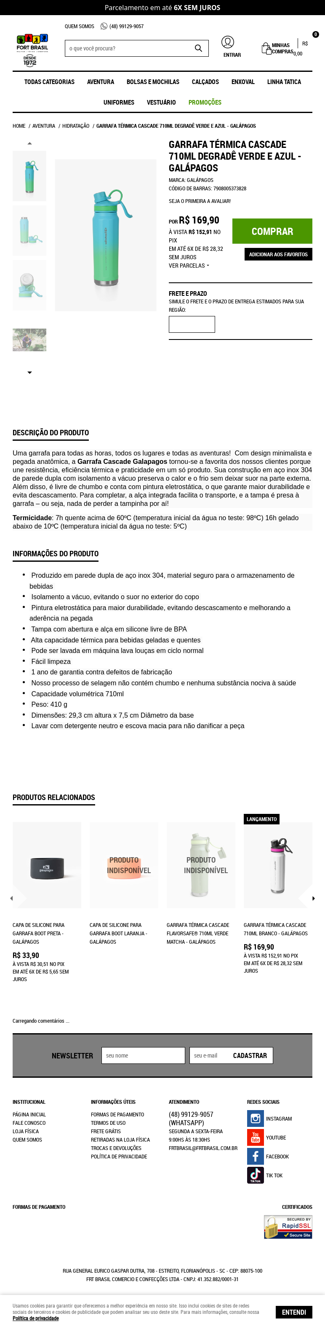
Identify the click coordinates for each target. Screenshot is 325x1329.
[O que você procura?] (198, 48)
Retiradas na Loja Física (120, 1139)
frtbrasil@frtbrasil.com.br (203, 1148)
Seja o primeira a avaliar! (200, 201)
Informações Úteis (113, 1101)
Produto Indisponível (124, 865)
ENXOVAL (243, 81)
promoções (205, 102)
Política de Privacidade (119, 1156)
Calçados (205, 81)
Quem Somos (79, 26)
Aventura (100, 81)
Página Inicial (29, 1114)
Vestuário (161, 102)
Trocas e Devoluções (116, 1148)
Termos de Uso (108, 1122)
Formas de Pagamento (117, 1114)
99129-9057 (126, 26)
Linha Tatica (284, 81)
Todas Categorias (49, 81)
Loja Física (26, 1131)
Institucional (29, 1101)
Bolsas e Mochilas (153, 81)
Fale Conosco (29, 1122)
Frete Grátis (106, 1131)
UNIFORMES (119, 102)
